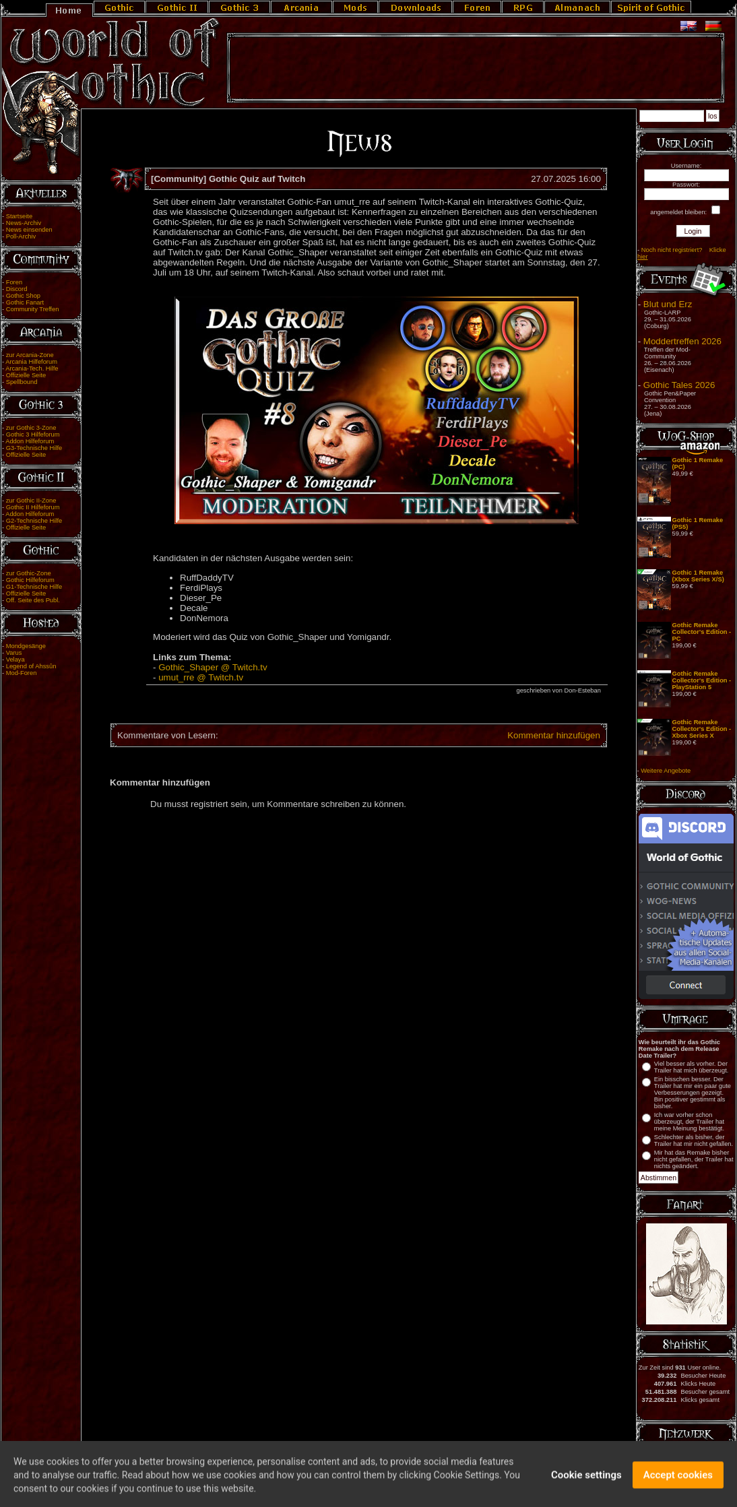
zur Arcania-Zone (30, 355)
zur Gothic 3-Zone (31, 427)
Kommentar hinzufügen (553, 735)
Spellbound (22, 382)
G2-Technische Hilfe (34, 520)
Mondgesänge (26, 646)
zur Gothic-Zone (28, 573)
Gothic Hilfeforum (30, 580)
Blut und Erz (668, 304)
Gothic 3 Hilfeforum (33, 434)
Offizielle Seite (26, 375)
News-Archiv (23, 223)
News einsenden (29, 229)
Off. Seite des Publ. (33, 600)
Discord (17, 289)
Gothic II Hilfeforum (33, 507)
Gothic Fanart (25, 302)
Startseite (19, 216)
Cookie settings (586, 1485)
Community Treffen (32, 309)
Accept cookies (678, 1485)
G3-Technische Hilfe (34, 448)
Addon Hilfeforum (29, 441)
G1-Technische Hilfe (34, 586)
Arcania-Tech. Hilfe (31, 368)
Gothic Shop (23, 295)
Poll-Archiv (21, 236)
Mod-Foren (21, 673)
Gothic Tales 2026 (679, 385)
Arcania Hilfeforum (31, 361)
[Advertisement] (475, 68)
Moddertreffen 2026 (682, 341)
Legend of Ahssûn (31, 666)
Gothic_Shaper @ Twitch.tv (212, 667)
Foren (14, 282)
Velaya (15, 659)
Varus (14, 652)
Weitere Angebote (666, 770)
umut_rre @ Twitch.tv (200, 677)
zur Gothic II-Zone (31, 500)
